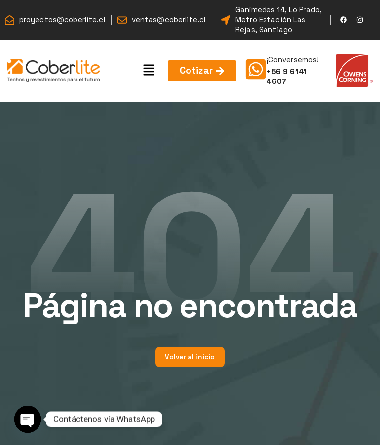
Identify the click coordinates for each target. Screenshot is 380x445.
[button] (149, 70)
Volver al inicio (190, 357)
